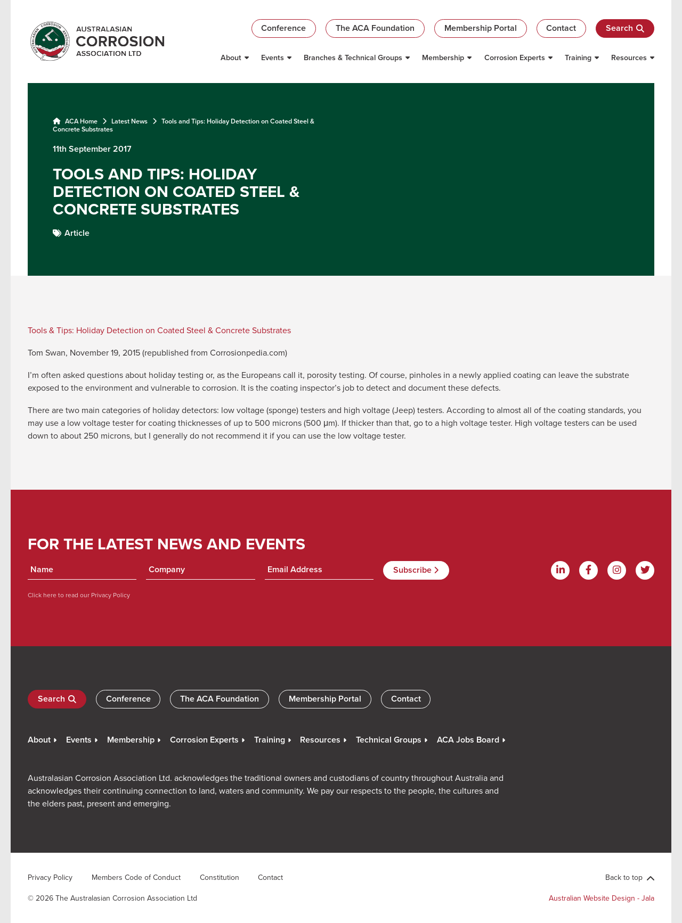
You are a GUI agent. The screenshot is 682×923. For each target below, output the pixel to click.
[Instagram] (616, 570)
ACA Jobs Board (468, 740)
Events (272, 57)
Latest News (129, 121)
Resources (629, 57)
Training (578, 57)
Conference (283, 28)
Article (77, 233)
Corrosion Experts (514, 57)
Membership (443, 57)
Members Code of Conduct (136, 877)
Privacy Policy (110, 594)
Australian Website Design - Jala (601, 898)
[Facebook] (588, 570)
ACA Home (75, 121)
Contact (561, 28)
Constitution (219, 877)
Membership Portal (480, 28)
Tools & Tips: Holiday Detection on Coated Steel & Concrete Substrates (159, 330)
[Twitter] (645, 570)
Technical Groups (388, 740)
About (231, 57)
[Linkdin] (560, 570)
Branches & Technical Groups (353, 57)
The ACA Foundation (375, 28)
